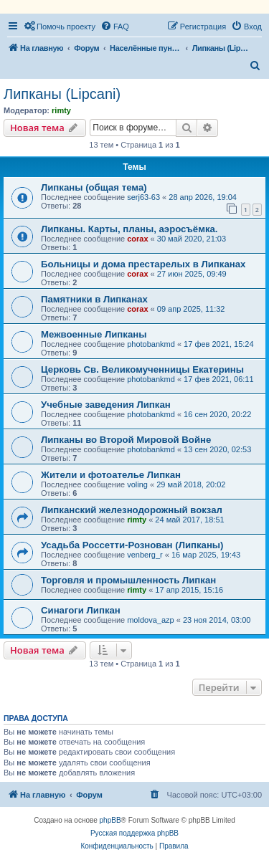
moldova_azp (150, 620)
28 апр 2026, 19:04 (203, 197)
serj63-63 (143, 197)
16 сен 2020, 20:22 (217, 414)
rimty (61, 110)
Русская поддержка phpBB (134, 833)
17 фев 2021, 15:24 (218, 344)
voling (137, 484)
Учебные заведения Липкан (106, 404)
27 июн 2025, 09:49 (192, 273)
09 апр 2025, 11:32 (191, 309)
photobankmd (151, 344)
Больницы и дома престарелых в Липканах (143, 264)
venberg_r (145, 554)
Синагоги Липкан (81, 610)
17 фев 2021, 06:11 (218, 379)
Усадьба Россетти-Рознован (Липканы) (132, 545)
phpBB (110, 820)
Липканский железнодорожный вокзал (131, 510)
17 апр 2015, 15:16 (189, 590)
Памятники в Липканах (94, 299)
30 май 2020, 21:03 (191, 238)
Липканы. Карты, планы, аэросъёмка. (129, 229)
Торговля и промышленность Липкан (128, 580)
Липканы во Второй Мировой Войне (126, 439)
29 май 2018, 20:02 (190, 484)
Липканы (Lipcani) (62, 94)
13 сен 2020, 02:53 (217, 449)
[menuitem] (59, 26)
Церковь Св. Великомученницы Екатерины (142, 369)
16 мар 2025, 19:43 (205, 554)
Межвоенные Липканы (94, 334)
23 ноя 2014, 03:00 (217, 620)
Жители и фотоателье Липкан (111, 474)
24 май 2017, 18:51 (189, 519)
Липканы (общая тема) (94, 187)
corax (137, 238)
